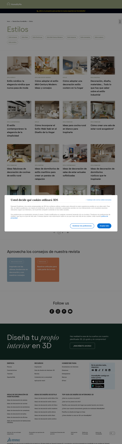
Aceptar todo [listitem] (104, 226)
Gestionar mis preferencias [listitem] (82, 226)
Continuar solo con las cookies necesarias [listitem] (99, 200)
